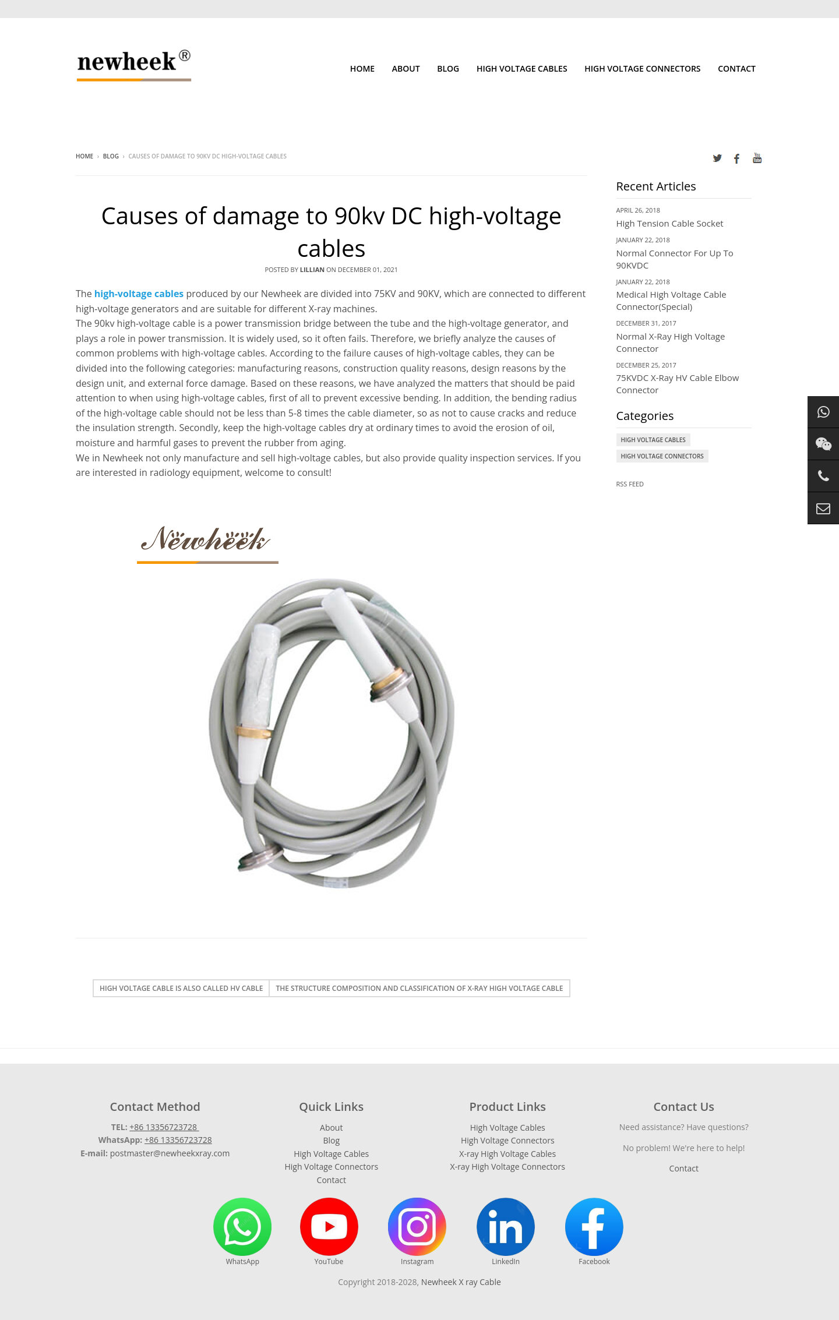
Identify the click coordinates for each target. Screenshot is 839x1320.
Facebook (594, 1232)
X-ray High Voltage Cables (507, 1153)
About (406, 68)
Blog (448, 68)
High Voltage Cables (522, 68)
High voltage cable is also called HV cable (181, 988)
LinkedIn (506, 1232)
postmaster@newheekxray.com (170, 1153)
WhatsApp (242, 1232)
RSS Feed (630, 483)
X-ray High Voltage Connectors (507, 1166)
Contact (737, 68)
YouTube (329, 1232)
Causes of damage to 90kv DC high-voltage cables (331, 231)
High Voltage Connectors (642, 68)
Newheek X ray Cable (461, 1281)
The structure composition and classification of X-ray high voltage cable (419, 988)
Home (362, 68)
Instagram (417, 1232)
